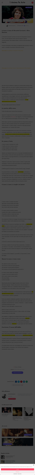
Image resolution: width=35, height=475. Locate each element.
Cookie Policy (15, 473)
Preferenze (17, 471)
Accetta (17, 469)
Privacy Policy (20, 473)
